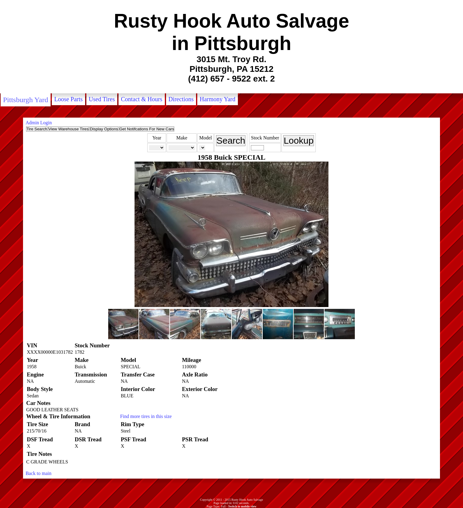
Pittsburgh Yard (25, 100)
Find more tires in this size (146, 416)
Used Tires (102, 99)
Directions (181, 99)
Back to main (38, 473)
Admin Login (38, 122)
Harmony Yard (217, 99)
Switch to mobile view (242, 506)
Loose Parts (68, 99)
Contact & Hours (141, 99)
